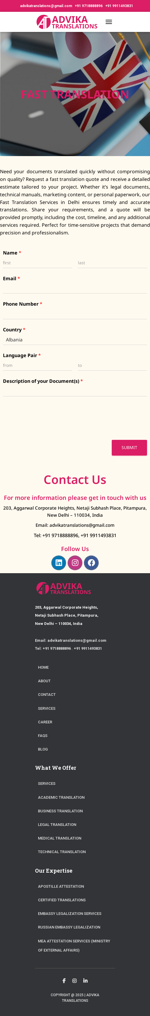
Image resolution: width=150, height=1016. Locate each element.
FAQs (42, 735)
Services (46, 708)
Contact (47, 694)
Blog (43, 749)
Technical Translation (62, 852)
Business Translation (60, 811)
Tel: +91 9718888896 (56, 535)
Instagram (74, 981)
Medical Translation (59, 838)
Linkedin (85, 981)
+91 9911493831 (119, 6)
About (44, 681)
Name (12, 253)
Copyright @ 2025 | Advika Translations (75, 998)
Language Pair (22, 355)
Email (11, 279)
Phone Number (22, 304)
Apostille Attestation (61, 886)
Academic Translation (61, 797)
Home (43, 667)
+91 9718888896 (89, 6)
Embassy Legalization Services (69, 913)
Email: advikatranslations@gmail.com (75, 525)
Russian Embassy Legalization (69, 927)
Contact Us (75, 479)
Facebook (64, 981)
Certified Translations (62, 900)
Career (45, 722)
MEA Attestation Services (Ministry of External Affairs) (74, 945)
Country (14, 330)
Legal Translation (57, 824)
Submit (129, 447)
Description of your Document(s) (43, 381)
